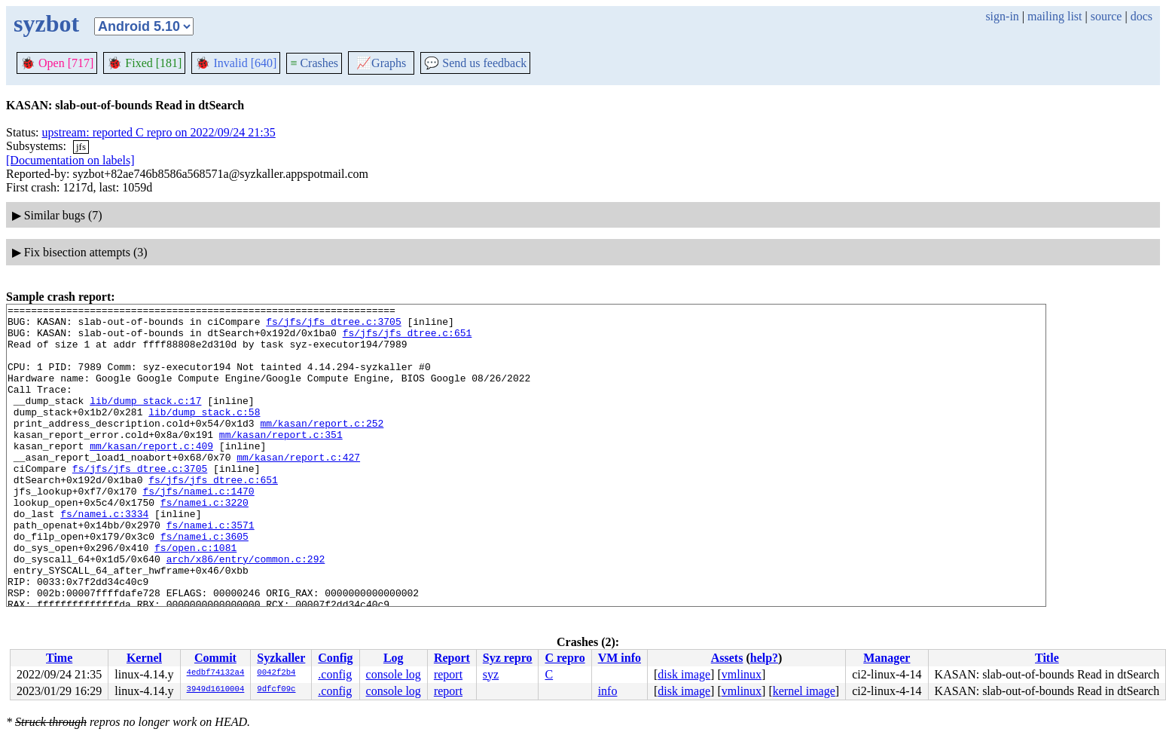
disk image (684, 674)
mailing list (1054, 16)
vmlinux (742, 674)
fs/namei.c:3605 (204, 583)
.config (335, 674)
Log (393, 657)
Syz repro (508, 657)
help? (764, 657)
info (608, 690)
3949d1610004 (216, 689)
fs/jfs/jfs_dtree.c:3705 (333, 325)
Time (59, 657)
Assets (727, 657)
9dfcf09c (276, 689)
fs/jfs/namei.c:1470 (198, 529)
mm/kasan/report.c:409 (151, 475)
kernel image (804, 690)
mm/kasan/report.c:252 (321, 448)
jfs (81, 146)
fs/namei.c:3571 (210, 570)
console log (393, 674)
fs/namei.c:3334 (104, 556)
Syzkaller (281, 657)
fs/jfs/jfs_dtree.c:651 (407, 339)
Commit (215, 657)
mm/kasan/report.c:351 (281, 461)
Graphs (381, 63)
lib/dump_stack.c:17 (145, 420)
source (1106, 16)
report (448, 674)
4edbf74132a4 (216, 673)
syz (491, 674)
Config (335, 657)
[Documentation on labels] (70, 160)
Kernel (144, 657)
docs (1141, 16)
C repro (565, 657)
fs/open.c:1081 (195, 597)
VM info (619, 657)
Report (452, 657)
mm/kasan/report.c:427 (298, 488)
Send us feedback (475, 63)
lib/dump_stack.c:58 (204, 434)
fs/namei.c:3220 (204, 543)
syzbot (46, 23)
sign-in (1001, 16)
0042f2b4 (276, 673)
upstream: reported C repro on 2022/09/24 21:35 (159, 132)
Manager (886, 657)
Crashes (314, 63)
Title (1047, 657)
